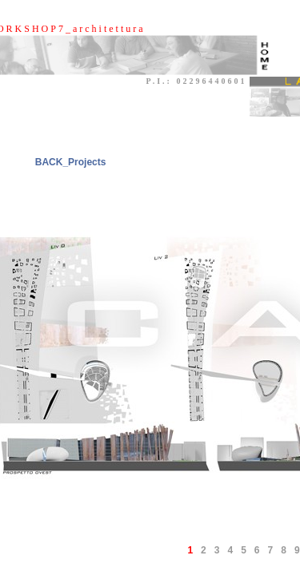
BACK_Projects (70, 162)
